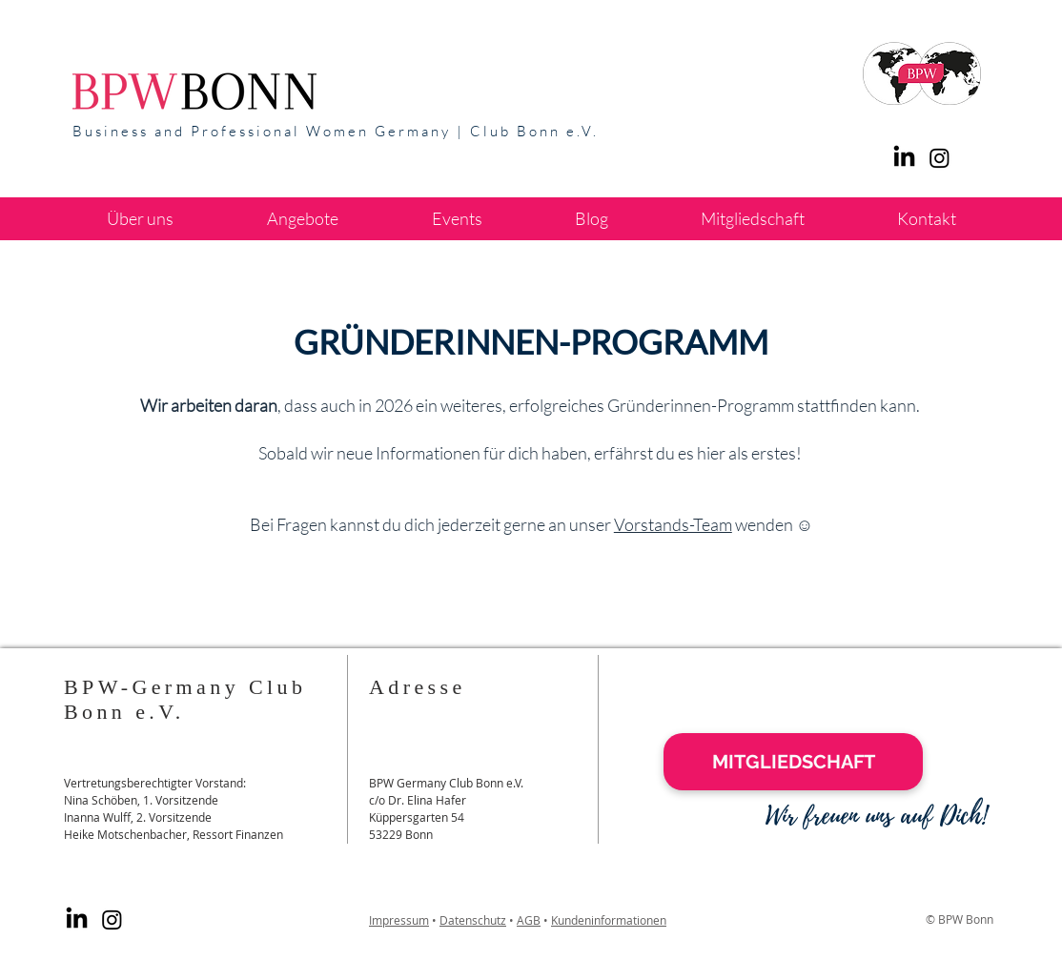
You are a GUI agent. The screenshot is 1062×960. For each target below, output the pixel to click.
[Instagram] (112, 919)
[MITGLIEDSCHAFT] (793, 761)
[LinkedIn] (904, 158)
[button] (302, 218)
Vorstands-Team (673, 524)
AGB (529, 920)
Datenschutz (472, 920)
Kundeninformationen (608, 920)
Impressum (399, 920)
